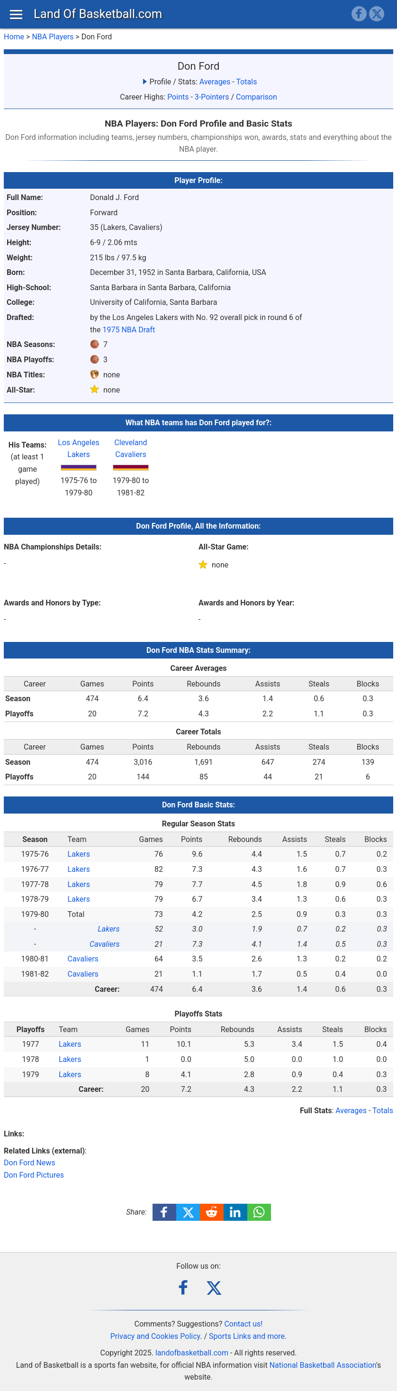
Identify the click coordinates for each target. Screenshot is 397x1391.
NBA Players (52, 36)
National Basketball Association (323, 1365)
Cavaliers (104, 944)
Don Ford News (29, 1162)
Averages (215, 81)
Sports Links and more (247, 1336)
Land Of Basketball (98, 14)
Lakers (79, 854)
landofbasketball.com (191, 1352)
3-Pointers (212, 96)
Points (178, 96)
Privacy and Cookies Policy (155, 1336)
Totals (246, 81)
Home (14, 36)
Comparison (256, 96)
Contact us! (243, 1323)
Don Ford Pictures (34, 1175)
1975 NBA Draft (129, 329)
